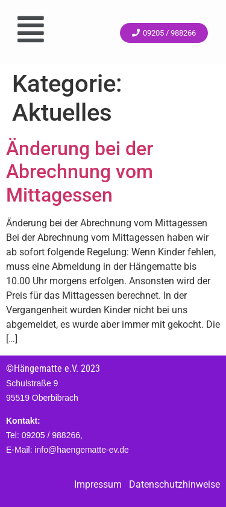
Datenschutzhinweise (174, 484)
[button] (30, 29)
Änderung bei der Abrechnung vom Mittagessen (79, 171)
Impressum (98, 484)
